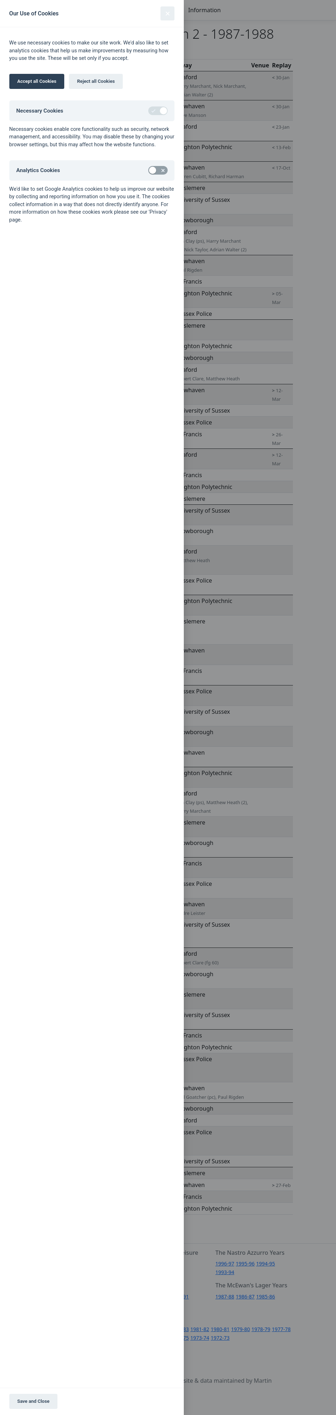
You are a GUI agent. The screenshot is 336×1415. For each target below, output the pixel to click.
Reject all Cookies (96, 81)
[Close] (167, 13)
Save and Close (33, 1401)
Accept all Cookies (36, 81)
